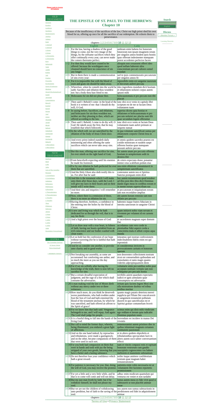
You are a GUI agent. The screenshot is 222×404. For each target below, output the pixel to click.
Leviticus (48, 28)
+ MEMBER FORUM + (54, 253)
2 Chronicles (49, 59)
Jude (47, 228)
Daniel (47, 108)
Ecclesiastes (49, 84)
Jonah (47, 122)
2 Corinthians (50, 178)
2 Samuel (48, 47)
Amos (47, 117)
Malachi (48, 142)
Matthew (48, 159)
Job (46, 75)
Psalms (48, 78)
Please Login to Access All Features (55, 8)
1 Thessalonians (51, 192)
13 (129, 42)
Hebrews (48, 209)
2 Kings (48, 53)
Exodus (48, 25)
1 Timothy (48, 198)
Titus (47, 203)
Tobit (47, 67)
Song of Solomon (51, 86)
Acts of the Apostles (52, 170)
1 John (47, 220)
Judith (47, 70)
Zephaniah (49, 133)
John (47, 167)
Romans (48, 173)
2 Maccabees (49, 147)
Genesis (48, 22)
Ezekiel (47, 106)
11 (123, 42)
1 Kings (48, 50)
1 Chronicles (49, 56)
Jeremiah (48, 97)
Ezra (47, 61)
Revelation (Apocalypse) (53, 231)
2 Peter (47, 217)
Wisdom (48, 89)
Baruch (47, 103)
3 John (47, 225)
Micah (47, 125)
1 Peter (47, 214)
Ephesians (49, 184)
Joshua (48, 36)
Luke (47, 164)
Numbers (48, 31)
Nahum (47, 128)
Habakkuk (48, 131)
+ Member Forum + (167, 35)
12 (126, 42)
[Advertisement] (120, 8)
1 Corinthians (50, 175)
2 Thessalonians (51, 195)
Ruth (47, 42)
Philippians (49, 187)
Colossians (49, 189)
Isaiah (47, 95)
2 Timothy (48, 200)
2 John (47, 223)
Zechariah (48, 139)
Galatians (48, 181)
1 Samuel (48, 45)
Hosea (47, 111)
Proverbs (48, 81)
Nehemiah (48, 64)
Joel (46, 114)
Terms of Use (99, 401)
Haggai (47, 136)
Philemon (48, 206)
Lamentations (50, 100)
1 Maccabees (49, 145)
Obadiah (48, 120)
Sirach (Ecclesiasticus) (53, 92)
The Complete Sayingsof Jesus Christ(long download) (55, 245)
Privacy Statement (120, 401)
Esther (47, 72)
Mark (47, 162)
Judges (48, 39)
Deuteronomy (50, 34)
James (47, 211)
